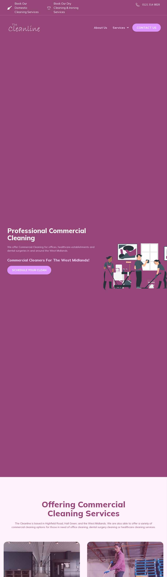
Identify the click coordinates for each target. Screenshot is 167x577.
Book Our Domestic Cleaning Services (27, 8)
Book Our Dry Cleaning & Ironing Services (66, 8)
